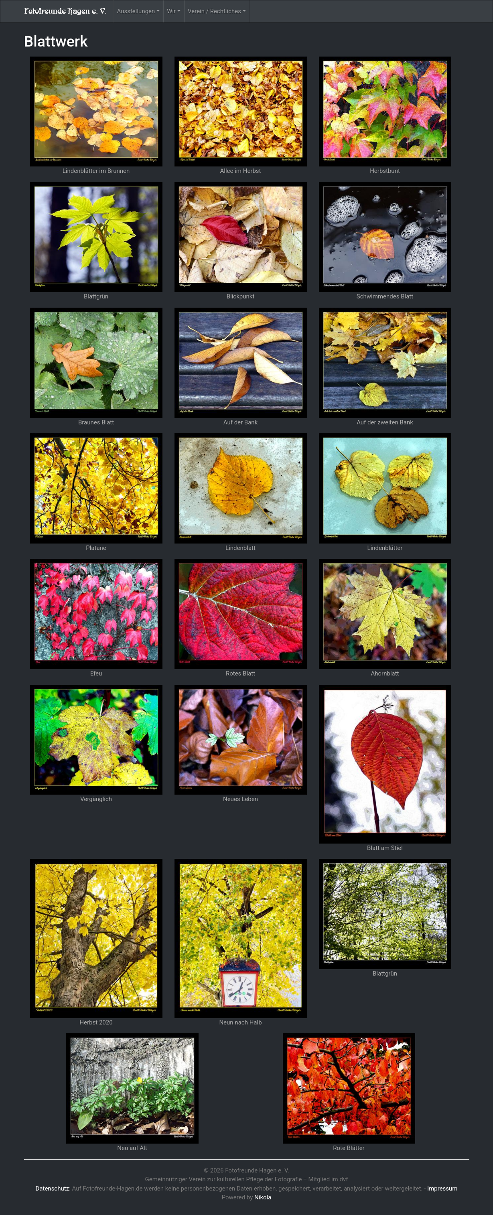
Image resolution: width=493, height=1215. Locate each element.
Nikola (262, 1197)
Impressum (442, 1188)
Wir (171, 11)
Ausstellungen (136, 11)
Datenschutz (52, 1188)
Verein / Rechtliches (214, 11)
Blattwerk (56, 41)
